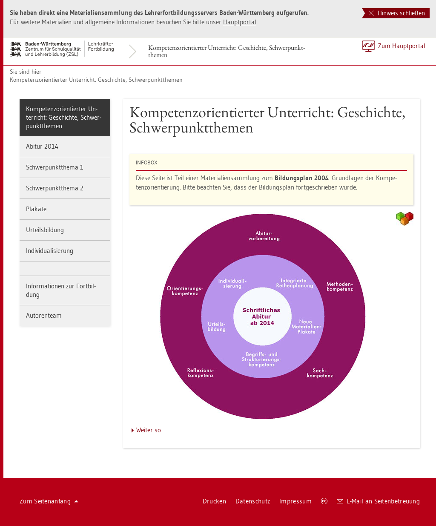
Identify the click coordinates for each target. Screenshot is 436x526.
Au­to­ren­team (44, 315)
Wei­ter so (148, 430)
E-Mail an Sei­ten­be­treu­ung (378, 501)
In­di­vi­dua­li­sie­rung (49, 251)
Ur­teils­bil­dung (45, 230)
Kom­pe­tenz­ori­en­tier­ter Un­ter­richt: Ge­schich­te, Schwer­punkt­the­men (226, 51)
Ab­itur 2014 (42, 146)
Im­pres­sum (295, 501)
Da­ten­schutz (252, 501)
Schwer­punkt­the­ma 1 (54, 167)
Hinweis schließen (397, 13)
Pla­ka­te (36, 209)
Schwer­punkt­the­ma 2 (54, 188)
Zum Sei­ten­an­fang (49, 501)
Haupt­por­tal (239, 22)
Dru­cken (214, 501)
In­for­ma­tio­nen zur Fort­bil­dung (61, 290)
